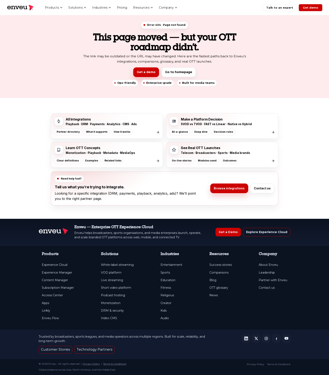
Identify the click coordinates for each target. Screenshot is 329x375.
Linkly (46, 310)
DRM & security (112, 310)
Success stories (220, 265)
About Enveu (268, 265)
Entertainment (171, 265)
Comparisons (218, 272)
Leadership (267, 272)
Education (168, 280)
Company (168, 7)
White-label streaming (117, 265)
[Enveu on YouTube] (286, 338)
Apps (45, 303)
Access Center (52, 295)
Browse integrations (229, 188)
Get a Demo (228, 232)
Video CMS (109, 318)
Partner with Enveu (273, 280)
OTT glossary (218, 288)
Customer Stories (55, 349)
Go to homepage (178, 72)
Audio (165, 318)
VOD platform (111, 272)
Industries (101, 7)
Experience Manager (57, 272)
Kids (164, 310)
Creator (166, 303)
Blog (212, 280)
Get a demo (146, 72)
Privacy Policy (91, 363)
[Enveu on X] (256, 338)
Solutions (77, 7)
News (213, 295)
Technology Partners (94, 349)
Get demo (310, 7)
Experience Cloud (54, 265)
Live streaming (112, 280)
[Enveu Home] (53, 232)
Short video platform (116, 288)
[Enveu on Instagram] (266, 338)
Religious (167, 295)
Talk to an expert (279, 7)
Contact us (262, 188)
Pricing (122, 7)
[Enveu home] (20, 7)
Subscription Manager (58, 288)
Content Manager (55, 280)
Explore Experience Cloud (266, 232)
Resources (143, 7)
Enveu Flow (50, 318)
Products (54, 7)
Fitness (166, 288)
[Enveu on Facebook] (276, 338)
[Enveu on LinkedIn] (246, 338)
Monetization (110, 303)
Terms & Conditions (114, 363)
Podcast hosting (113, 295)
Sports (165, 272)
